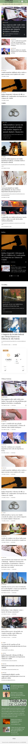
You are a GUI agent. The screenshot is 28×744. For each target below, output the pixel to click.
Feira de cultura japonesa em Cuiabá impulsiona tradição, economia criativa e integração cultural (13, 160)
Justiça (4, 92)
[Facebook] (13, 739)
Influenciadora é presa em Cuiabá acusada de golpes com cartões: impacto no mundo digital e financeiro (13, 128)
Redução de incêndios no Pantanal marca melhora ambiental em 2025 (16, 721)
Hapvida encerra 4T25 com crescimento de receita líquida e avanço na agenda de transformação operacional (14, 588)
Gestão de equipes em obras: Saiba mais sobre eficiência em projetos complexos (13, 539)
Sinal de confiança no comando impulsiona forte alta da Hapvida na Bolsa (18, 51)
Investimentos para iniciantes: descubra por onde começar (17, 686)
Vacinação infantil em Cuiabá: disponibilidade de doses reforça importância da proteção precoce (11, 189)
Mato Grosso (7, 302)
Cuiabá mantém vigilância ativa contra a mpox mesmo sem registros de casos (13, 73)
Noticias (6, 22)
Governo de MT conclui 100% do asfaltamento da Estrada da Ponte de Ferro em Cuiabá (13, 646)
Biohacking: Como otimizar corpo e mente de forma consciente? (12, 611)
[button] (25, 4)
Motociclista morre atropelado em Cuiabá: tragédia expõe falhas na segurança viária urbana (12, 633)
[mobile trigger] (25, 1)
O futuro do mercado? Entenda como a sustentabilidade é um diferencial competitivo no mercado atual (18, 730)
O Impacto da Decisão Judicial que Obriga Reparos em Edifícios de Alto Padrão (12, 336)
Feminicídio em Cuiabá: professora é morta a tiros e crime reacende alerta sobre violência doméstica (13, 219)
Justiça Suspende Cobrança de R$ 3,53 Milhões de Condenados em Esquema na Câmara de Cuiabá (14, 96)
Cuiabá (5, 122)
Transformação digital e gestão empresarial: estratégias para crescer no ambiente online (13, 676)
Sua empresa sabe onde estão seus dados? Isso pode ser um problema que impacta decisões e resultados (13, 4)
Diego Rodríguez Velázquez (12, 33)
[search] (19, 1)
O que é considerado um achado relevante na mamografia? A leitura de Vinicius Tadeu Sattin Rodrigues (18, 43)
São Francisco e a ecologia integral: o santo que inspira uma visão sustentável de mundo (18, 694)
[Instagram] (15, 739)
